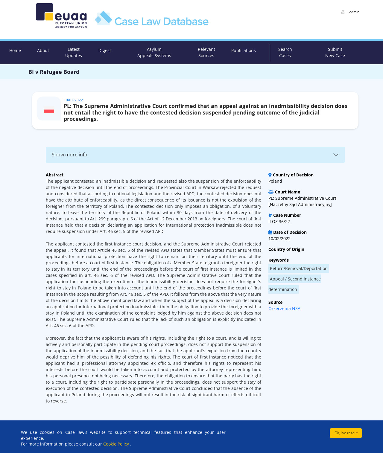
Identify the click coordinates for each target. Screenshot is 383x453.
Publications (243, 50)
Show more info (69, 154)
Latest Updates (73, 52)
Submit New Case (335, 52)
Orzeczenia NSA (284, 308)
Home (15, 50)
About (43, 50)
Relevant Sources (206, 52)
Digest (104, 50)
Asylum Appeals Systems (154, 52)
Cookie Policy (116, 444)
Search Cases (285, 52)
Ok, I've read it (346, 432)
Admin (354, 12)
